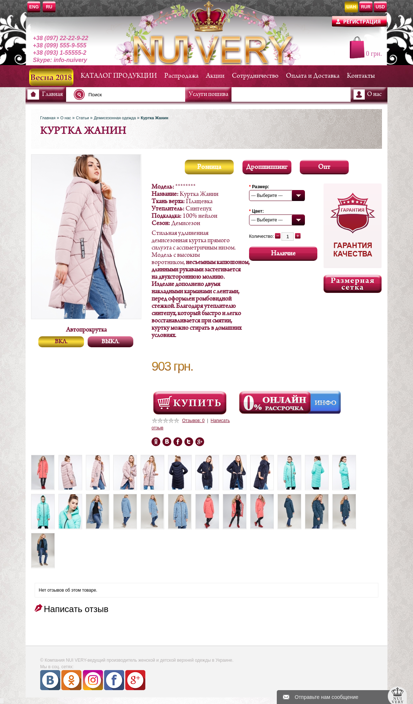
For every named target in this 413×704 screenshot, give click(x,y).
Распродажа (181, 76)
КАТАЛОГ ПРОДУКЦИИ (119, 76)
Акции (215, 76)
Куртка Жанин (154, 118)
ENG (34, 6)
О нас (374, 94)
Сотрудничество (255, 76)
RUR (366, 6)
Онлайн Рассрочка (275, 402)
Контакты (361, 76)
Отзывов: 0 (193, 420)
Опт (324, 167)
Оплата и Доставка (313, 76)
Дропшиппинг (266, 167)
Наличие (283, 253)
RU (49, 6)
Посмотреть (189, 402)
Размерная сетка (353, 284)
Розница (209, 167)
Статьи (82, 118)
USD (380, 6)
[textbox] (131, 94)
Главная (52, 94)
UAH (351, 6)
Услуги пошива (208, 94)
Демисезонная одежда (115, 118)
